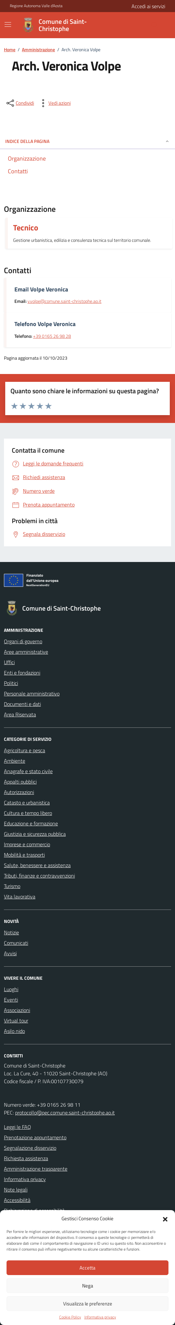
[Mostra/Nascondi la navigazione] (8, 24)
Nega (87, 1285)
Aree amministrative (26, 652)
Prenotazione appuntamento (35, 1137)
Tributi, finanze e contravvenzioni (39, 876)
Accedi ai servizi (148, 6)
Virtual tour (16, 1020)
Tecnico (25, 227)
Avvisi (10, 953)
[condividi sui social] (19, 103)
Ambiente (14, 761)
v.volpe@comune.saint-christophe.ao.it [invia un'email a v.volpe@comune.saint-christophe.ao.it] (64, 301)
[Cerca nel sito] (139, 25)
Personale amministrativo (32, 693)
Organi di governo (23, 641)
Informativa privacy (100, 1317)
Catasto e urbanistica (27, 802)
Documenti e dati (22, 704)
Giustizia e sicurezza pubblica (35, 834)
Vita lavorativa (19, 896)
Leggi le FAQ (17, 1127)
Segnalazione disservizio (30, 1148)
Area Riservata (20, 714)
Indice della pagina (87, 141)
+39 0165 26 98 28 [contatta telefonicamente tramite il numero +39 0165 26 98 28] (52, 336)
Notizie (11, 932)
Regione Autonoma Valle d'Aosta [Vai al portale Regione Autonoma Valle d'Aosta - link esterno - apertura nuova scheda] (36, 6)
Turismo (12, 886)
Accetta (87, 1267)
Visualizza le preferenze (87, 1303)
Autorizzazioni (19, 792)
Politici (11, 683)
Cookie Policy (70, 1317)
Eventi (11, 1000)
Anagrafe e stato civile (28, 771)
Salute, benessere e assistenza (37, 865)
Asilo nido (14, 1031)
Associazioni (17, 1010)
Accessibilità (17, 1200)
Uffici (9, 662)
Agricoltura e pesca (24, 750)
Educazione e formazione (31, 823)
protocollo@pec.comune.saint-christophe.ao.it (65, 1112)
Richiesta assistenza (26, 1158)
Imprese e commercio (27, 844)
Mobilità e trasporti (24, 855)
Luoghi (11, 989)
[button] (165, 1218)
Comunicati (16, 943)
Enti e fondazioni (22, 673)
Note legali (15, 1189)
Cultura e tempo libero (28, 813)
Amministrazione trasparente (35, 1169)
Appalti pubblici (20, 782)
